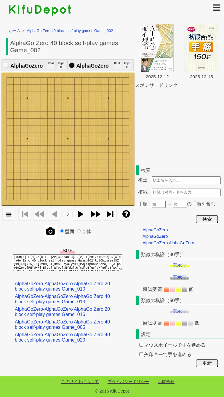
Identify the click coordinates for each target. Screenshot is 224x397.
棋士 (143, 179)
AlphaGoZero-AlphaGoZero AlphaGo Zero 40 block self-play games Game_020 (62, 337)
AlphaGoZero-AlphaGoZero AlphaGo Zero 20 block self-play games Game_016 (62, 312)
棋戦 (143, 191)
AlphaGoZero (155, 229)
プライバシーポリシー (128, 381)
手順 (143, 203)
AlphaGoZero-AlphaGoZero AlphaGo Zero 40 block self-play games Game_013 (62, 299)
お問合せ (166, 381)
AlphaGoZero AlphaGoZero (168, 242)
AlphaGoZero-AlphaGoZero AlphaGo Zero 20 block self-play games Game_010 (62, 286)
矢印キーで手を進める (165, 354)
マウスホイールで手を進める (172, 344)
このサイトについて (80, 381)
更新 (207, 363)
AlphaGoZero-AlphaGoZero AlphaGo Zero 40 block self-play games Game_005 (62, 324)
